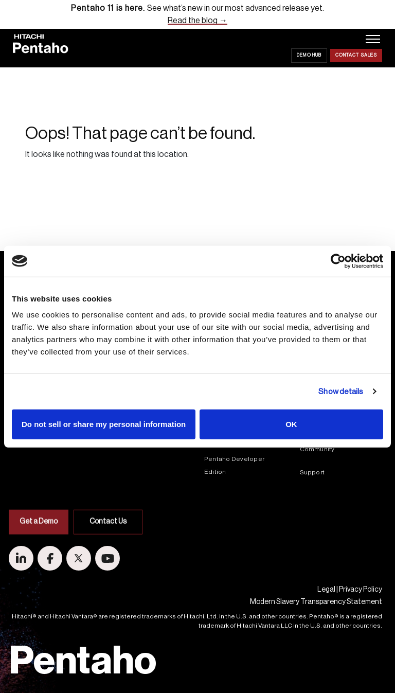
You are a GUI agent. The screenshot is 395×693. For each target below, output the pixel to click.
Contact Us (108, 551)
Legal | (327, 589)
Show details (340, 391)
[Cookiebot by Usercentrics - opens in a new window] (338, 261)
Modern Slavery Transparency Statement (316, 602)
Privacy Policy (360, 589)
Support (312, 472)
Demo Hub (309, 55)
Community (317, 449)
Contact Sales (356, 55)
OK (291, 424)
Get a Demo (39, 551)
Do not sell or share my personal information (104, 424)
